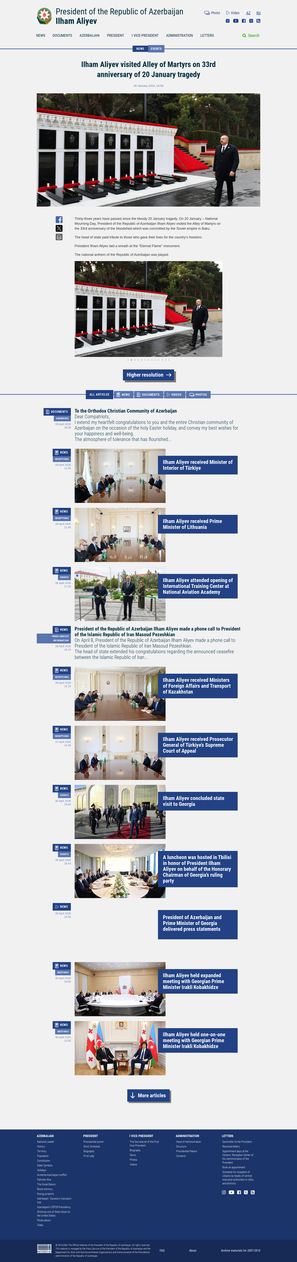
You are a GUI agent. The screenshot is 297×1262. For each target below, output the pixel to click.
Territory (41, 1151)
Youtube (235, 21)
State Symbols (45, 1165)
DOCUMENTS (62, 35)
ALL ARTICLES (100, 394)
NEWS (40, 35)
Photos (133, 1159)
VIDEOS (176, 394)
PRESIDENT (115, 35)
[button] (78, 309)
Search (253, 35)
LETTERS (207, 35)
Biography (89, 1151)
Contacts (181, 1156)
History (41, 1146)
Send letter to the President (237, 1141)
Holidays (41, 1170)
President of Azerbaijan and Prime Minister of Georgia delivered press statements (192, 923)
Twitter (251, 21)
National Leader (45, 1141)
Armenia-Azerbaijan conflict (52, 1175)
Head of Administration (188, 1141)
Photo (215, 13)
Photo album (44, 1220)
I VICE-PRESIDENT (145, 35)
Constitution (43, 1160)
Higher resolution (145, 375)
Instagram (228, 21)
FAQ (162, 1250)
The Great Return (46, 1184)
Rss (258, 21)
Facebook (244, 21)
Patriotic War (44, 1179)
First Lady (89, 1156)
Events (156, 49)
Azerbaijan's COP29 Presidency (54, 1207)
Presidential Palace (186, 1151)
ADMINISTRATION (179, 35)
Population (42, 1156)
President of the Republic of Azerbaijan (119, 11)
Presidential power (94, 1141)
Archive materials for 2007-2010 (240, 1250)
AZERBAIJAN (89, 35)
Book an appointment (233, 1167)
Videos (133, 1164)
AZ (248, 13)
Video (235, 13)
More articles (152, 1095)
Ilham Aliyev (76, 21)
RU (258, 13)
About (192, 1250)
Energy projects (45, 1194)
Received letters (231, 1146)
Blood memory (45, 1189)
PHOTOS (201, 394)
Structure (181, 1146)
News (133, 1155)
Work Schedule (92, 1146)
